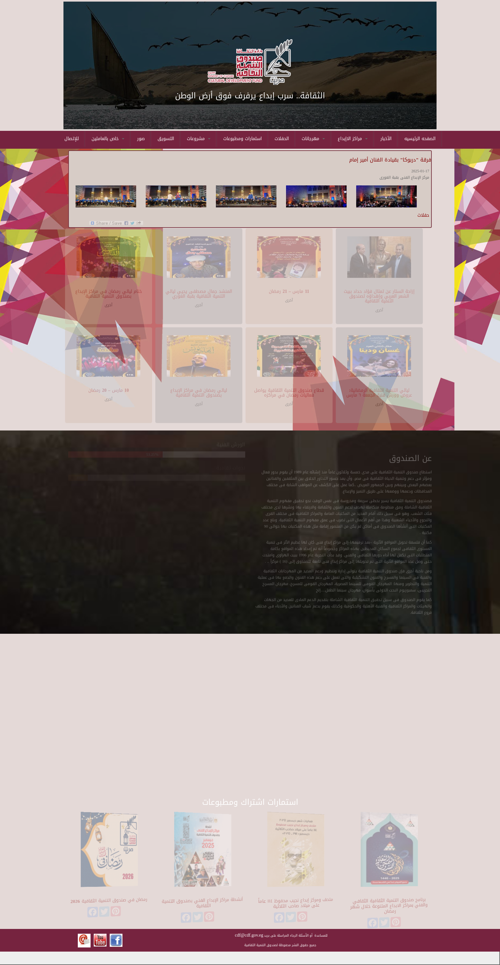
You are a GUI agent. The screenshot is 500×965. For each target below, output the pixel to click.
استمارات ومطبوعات (242, 138)
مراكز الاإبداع (353, 138)
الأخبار (386, 138)
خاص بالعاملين (108, 138)
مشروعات (198, 138)
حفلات (423, 215)
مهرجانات (313, 138)
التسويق (166, 138)
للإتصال (71, 138)
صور (141, 138)
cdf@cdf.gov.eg (249, 935)
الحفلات (282, 138)
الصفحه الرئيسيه (420, 138)
